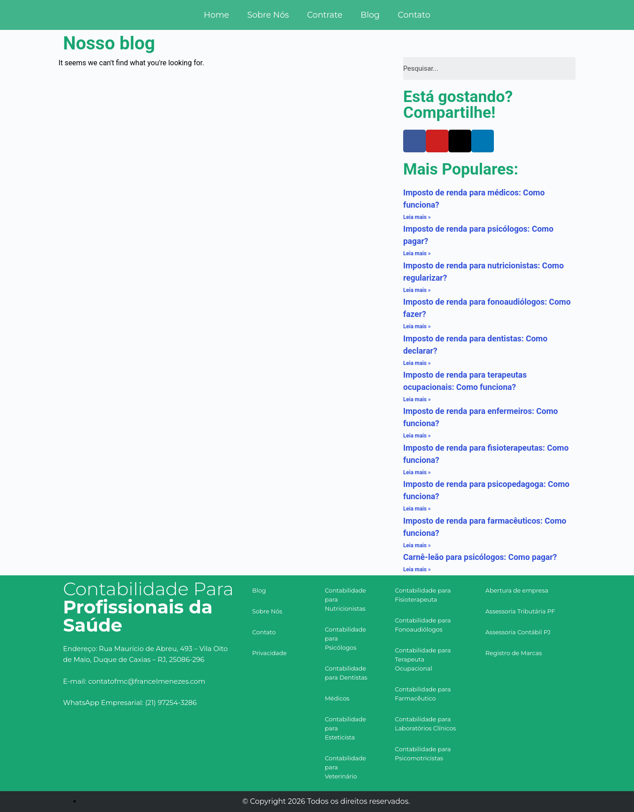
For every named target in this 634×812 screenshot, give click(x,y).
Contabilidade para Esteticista (345, 728)
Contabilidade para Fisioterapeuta (423, 595)
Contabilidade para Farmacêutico (423, 694)
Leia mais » (417, 217)
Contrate (324, 15)
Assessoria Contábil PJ (518, 632)
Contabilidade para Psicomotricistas (423, 753)
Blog (370, 15)
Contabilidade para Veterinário (345, 767)
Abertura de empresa (516, 590)
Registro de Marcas (513, 652)
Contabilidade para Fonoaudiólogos (423, 625)
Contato (414, 15)
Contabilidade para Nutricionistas (345, 599)
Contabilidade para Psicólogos (345, 638)
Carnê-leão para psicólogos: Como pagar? (480, 557)
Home (216, 15)
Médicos (337, 698)
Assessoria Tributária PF (520, 611)
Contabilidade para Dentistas (346, 673)
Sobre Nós (268, 15)
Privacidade (269, 652)
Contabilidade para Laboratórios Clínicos (425, 723)
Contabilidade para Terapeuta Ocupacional (423, 659)
